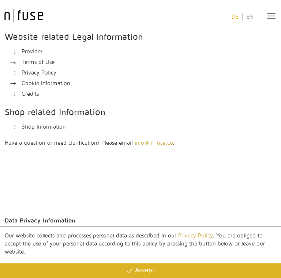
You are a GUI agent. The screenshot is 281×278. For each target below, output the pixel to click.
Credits (30, 94)
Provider (32, 51)
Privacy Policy (195, 236)
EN (250, 17)
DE (235, 17)
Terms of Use (38, 62)
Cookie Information (46, 83)
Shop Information (44, 127)
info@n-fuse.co (154, 143)
